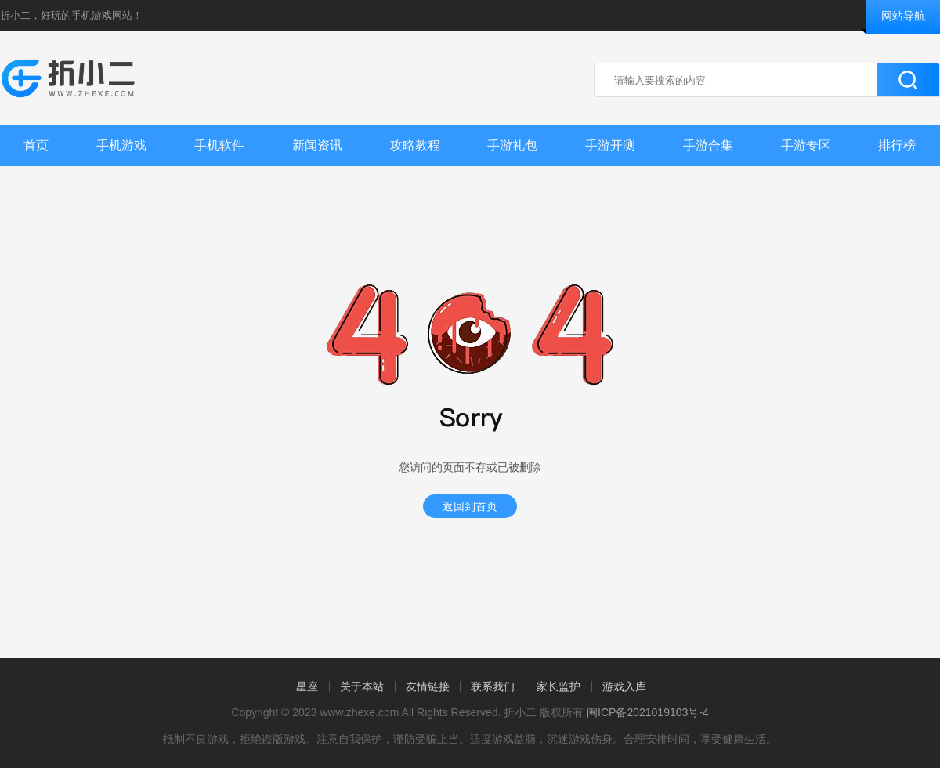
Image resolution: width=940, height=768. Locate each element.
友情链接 (428, 686)
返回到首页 (470, 506)
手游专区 (806, 145)
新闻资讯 (317, 145)
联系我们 (493, 686)
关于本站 (362, 686)
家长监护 (558, 686)
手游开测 (610, 145)
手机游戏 (121, 145)
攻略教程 (415, 145)
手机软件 (219, 145)
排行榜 (897, 145)
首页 (36, 145)
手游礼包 (512, 145)
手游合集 (708, 145)
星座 (307, 686)
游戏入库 (624, 686)
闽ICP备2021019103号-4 (648, 712)
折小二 (15, 15)
